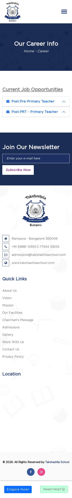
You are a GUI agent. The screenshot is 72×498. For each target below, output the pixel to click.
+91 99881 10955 (19, 246)
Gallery (7, 334)
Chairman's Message (17, 320)
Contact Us (10, 349)
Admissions (11, 327)
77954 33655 (49, 246)
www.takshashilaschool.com (28, 263)
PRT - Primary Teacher (32, 111)
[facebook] (31, 472)
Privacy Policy (13, 356)
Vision (7, 298)
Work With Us (13, 342)
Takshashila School (57, 462)
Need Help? (54, 489)
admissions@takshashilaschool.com (34, 254)
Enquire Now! (18, 489)
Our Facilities (12, 312)
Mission (7, 305)
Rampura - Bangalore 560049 (30, 238)
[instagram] (41, 472)
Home (29, 51)
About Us (9, 290)
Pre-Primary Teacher (30, 101)
